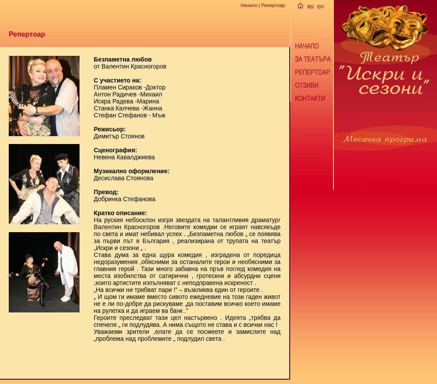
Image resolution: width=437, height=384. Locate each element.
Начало (248, 5)
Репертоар (273, 5)
